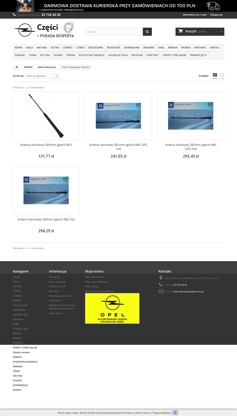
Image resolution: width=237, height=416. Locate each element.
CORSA (80, 47)
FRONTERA (113, 47)
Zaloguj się (216, 14)
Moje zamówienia (94, 277)
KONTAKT (153, 55)
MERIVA (173, 47)
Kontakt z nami (57, 286)
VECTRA (45, 55)
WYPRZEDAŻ (20, 385)
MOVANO (200, 47)
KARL (161, 47)
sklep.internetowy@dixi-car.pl (188, 291)
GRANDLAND (132, 47)
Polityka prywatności (60, 296)
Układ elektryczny (47, 67)
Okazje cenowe (21, 352)
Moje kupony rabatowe (97, 296)
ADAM (18, 47)
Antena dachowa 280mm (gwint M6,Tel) (46, 219)
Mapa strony (56, 313)
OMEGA (214, 47)
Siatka (215, 76)
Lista (222, 76)
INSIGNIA (148, 47)
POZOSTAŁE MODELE (92, 55)
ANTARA (42, 47)
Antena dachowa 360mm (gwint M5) (46, 145)
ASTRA (55, 47)
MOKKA (186, 47)
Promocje (54, 277)
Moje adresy (92, 286)
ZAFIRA (71, 55)
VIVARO (58, 55)
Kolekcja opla (118, 55)
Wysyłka (137, 55)
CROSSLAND (95, 47)
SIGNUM (20, 55)
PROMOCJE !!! (198, 55)
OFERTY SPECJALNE (174, 55)
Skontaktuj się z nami (195, 14)
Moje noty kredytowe (96, 281)
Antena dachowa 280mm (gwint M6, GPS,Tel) (191, 147)
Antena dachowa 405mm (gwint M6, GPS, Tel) (118, 147)
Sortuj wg (18, 75)
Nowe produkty (57, 281)
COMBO (67, 47)
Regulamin (55, 300)
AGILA (29, 47)
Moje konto (94, 271)
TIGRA (32, 55)
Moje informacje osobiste (99, 291)
